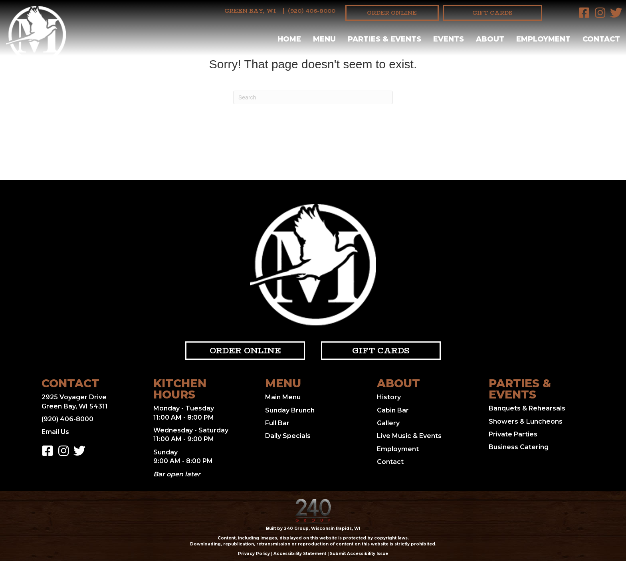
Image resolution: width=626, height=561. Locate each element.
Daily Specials (288, 436)
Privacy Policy (254, 553)
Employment (398, 449)
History (389, 397)
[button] (584, 13)
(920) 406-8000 (311, 10)
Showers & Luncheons (526, 421)
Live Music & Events (409, 436)
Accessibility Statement (299, 553)
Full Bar (277, 423)
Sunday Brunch (290, 410)
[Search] (313, 97)
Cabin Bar (393, 410)
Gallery (388, 423)
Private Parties (513, 434)
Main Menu (283, 397)
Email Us (55, 432)
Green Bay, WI (250, 10)
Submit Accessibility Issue (359, 553)
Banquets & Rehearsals (527, 408)
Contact (390, 462)
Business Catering (519, 447)
